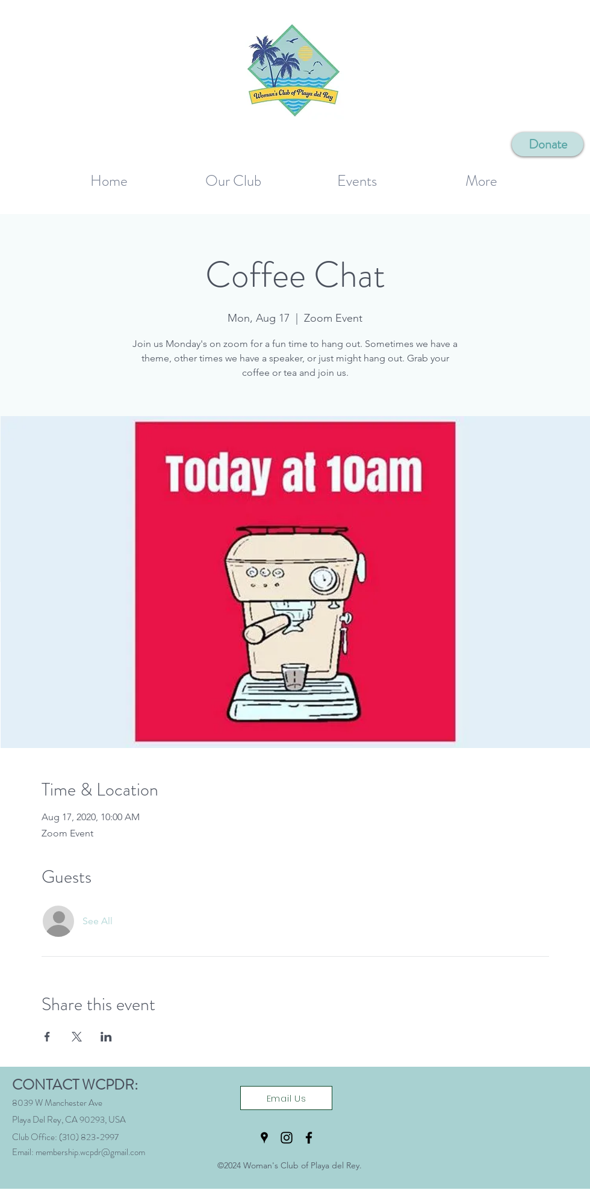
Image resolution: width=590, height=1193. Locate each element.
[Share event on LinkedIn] (106, 1036)
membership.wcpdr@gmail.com (90, 1152)
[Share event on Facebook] (47, 1036)
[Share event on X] (76, 1036)
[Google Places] (264, 1137)
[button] (233, 176)
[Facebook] (309, 1137)
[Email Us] (286, 1098)
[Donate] (547, 144)
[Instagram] (286, 1137)
